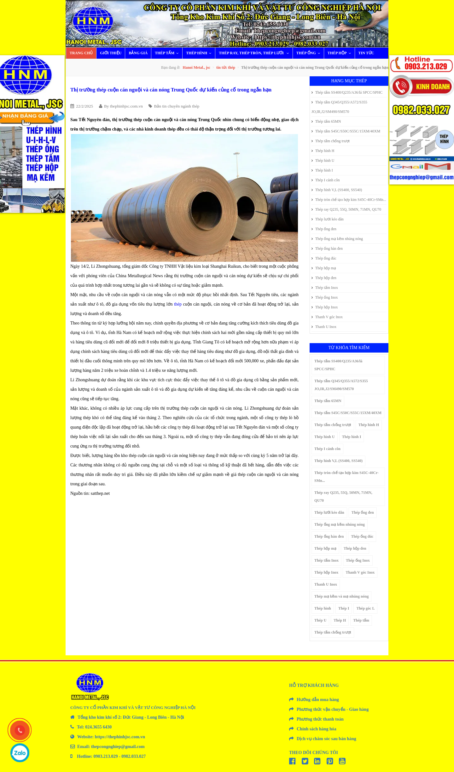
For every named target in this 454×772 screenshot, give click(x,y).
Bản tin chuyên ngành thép (177, 106)
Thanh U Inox (323, 327)
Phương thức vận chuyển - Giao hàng (333, 709)
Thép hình (200, 53)
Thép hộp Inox (324, 307)
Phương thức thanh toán (320, 719)
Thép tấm (168, 53)
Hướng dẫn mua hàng (318, 699)
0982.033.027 (133, 756)
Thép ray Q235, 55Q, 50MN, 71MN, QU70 (346, 209)
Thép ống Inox (324, 297)
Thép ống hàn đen (327, 248)
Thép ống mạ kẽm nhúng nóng (337, 239)
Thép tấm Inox (324, 287)
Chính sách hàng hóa (316, 729)
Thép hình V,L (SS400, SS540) (336, 190)
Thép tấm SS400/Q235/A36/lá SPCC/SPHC (346, 92)
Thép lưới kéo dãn (327, 219)
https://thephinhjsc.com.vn (120, 736)
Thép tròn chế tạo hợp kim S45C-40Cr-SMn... (348, 199)
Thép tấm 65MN (326, 121)
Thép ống (309, 53)
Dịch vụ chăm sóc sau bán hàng (326, 738)
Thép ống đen (323, 229)
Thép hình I (322, 170)
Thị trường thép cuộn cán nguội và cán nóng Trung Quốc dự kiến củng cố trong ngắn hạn (170, 90)
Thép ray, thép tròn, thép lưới (255, 53)
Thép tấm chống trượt (330, 141)
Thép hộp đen (323, 278)
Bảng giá (138, 53)
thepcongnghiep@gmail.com (118, 746)
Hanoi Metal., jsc (196, 67)
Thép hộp (341, 53)
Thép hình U (322, 160)
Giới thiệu (110, 53)
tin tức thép (225, 67)
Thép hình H (322, 151)
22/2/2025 (84, 106)
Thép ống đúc (323, 258)
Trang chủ (81, 53)
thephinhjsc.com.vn (126, 106)
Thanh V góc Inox (327, 317)
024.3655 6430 (98, 727)
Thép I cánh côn (325, 180)
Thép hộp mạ (323, 268)
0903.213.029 (106, 756)
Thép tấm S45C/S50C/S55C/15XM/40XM (345, 131)
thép (178, 304)
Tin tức (366, 53)
